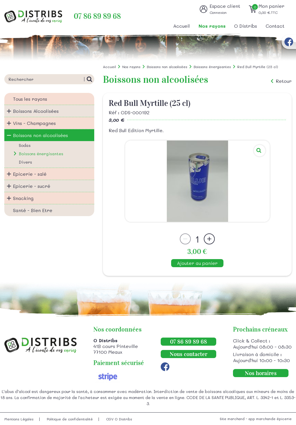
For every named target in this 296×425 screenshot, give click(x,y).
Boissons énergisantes (41, 153)
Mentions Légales (19, 419)
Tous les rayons (30, 99)
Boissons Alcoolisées (36, 111)
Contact (275, 26)
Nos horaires (261, 373)
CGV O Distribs (119, 419)
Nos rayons (212, 26)
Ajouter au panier (197, 263)
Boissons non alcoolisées (40, 135)
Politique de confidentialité (70, 419)
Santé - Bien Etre (32, 210)
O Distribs (245, 26)
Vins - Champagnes (34, 123)
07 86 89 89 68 (97, 16)
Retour (284, 81)
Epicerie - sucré (31, 186)
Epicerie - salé (30, 174)
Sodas (25, 145)
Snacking (23, 198)
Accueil (181, 26)
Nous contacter (188, 354)
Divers (25, 162)
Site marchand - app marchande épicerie (256, 418)
